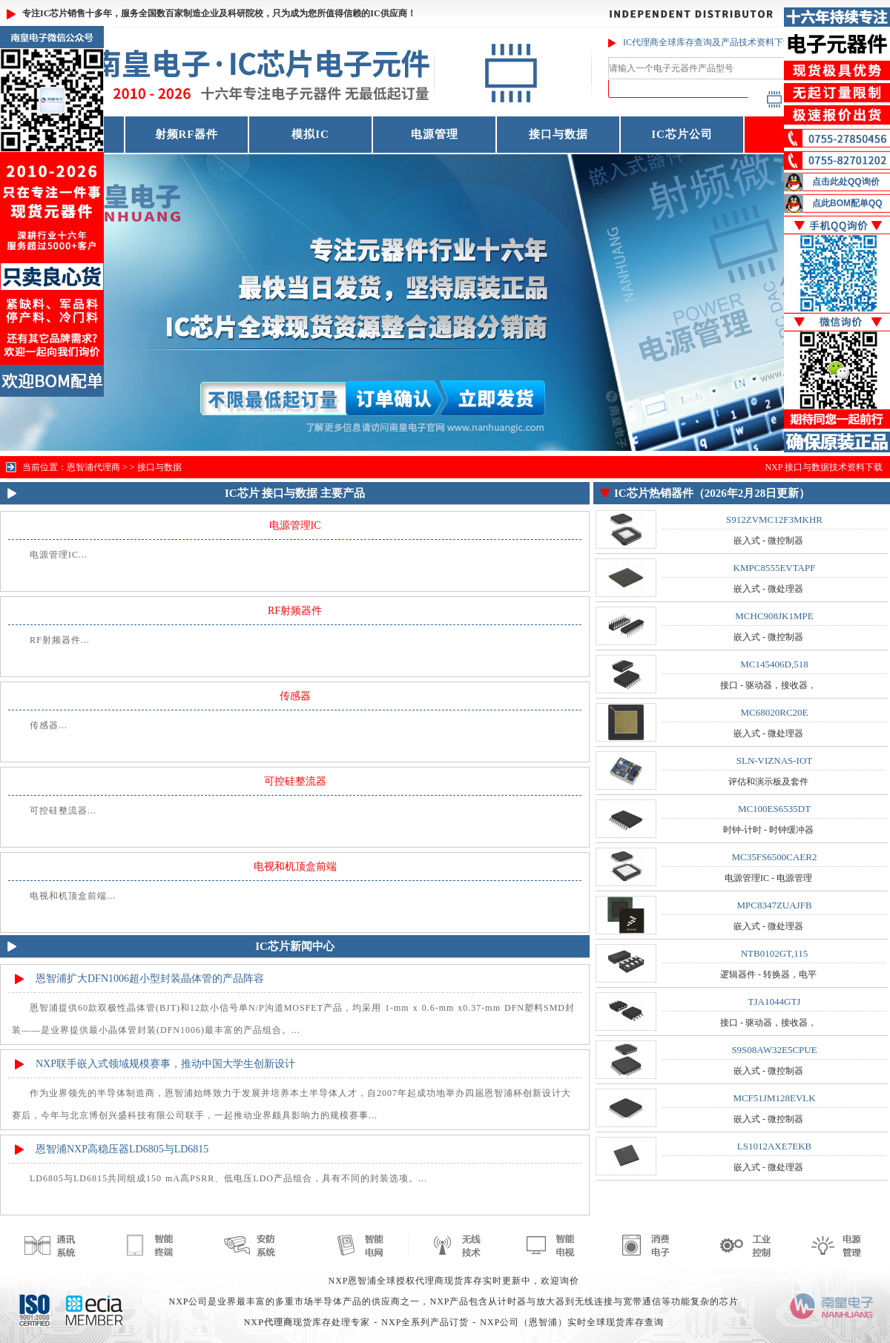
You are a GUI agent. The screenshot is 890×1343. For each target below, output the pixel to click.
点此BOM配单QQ (847, 203)
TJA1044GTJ (774, 1001)
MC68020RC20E (774, 712)
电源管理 (434, 134)
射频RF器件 (187, 134)
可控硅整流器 (295, 781)
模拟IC (310, 134)
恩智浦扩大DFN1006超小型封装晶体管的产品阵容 (150, 978)
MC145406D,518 (774, 664)
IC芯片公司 (682, 134)
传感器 (295, 696)
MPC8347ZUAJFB (773, 905)
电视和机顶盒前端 (295, 866)
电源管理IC (295, 525)
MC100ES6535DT (774, 808)
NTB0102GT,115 (774, 953)
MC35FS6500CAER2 (774, 856)
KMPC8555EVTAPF (775, 567)
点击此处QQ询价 (846, 181)
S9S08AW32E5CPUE (774, 1049)
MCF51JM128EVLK (774, 1097)
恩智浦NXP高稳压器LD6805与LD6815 (122, 1149)
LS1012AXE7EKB (774, 1146)
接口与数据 (558, 134)
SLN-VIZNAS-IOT (774, 760)
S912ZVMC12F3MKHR (774, 519)
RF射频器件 (295, 610)
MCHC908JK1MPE (774, 615)
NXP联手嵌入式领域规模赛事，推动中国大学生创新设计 (165, 1063)
